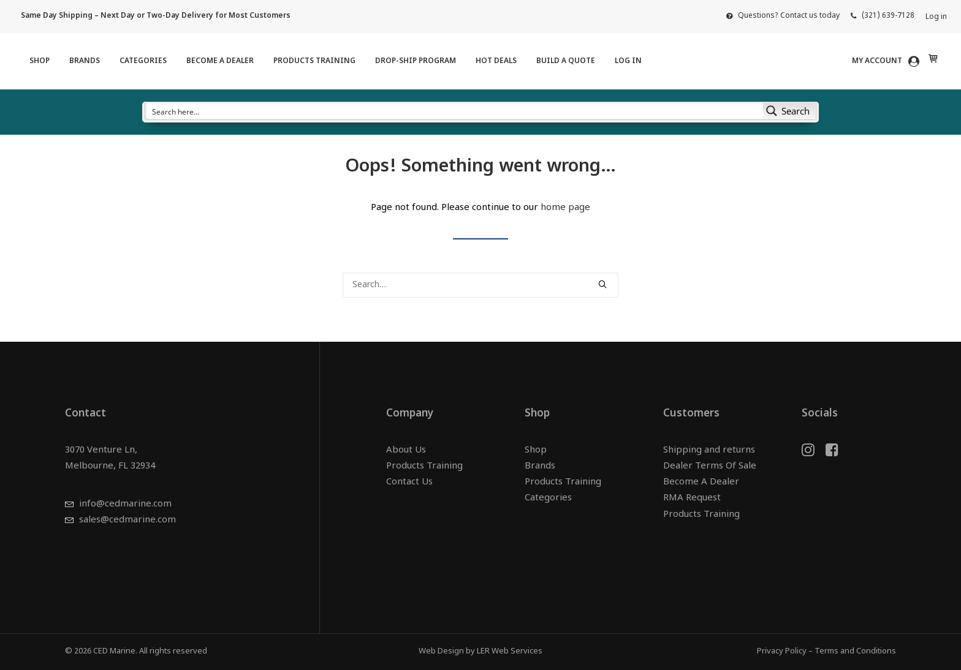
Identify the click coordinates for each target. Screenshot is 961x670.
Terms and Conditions (855, 651)
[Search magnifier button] (789, 110)
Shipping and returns (709, 450)
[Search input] (455, 111)
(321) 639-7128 (888, 16)
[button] (602, 284)
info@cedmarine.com (125, 505)
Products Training (314, 61)
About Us (406, 450)
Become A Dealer (220, 61)
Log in (936, 17)
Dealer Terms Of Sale (709, 466)
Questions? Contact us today (789, 16)
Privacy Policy (782, 651)
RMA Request (692, 499)
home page (565, 208)
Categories (143, 61)
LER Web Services (509, 651)
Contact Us (409, 483)
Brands (84, 61)
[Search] (480, 285)
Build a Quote (565, 61)
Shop (39, 61)
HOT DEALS (496, 61)
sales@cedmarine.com (127, 521)
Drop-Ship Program (415, 61)
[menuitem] (783, 16)
